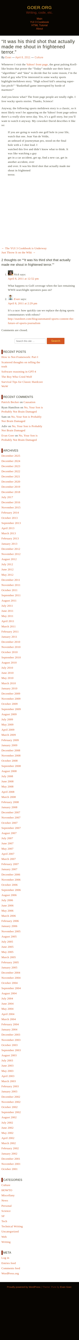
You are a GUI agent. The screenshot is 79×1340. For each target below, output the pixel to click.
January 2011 (9, 636)
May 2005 (7, 951)
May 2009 (7, 724)
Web (4, 1236)
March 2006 (8, 915)
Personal (6, 1205)
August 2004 (9, 993)
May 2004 (7, 1008)
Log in (5, 1257)
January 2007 (9, 869)
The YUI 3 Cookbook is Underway (24, 248)
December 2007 (10, 812)
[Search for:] (30, 341)
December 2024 (10, 461)
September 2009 (11, 709)
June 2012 (7, 569)
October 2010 (9, 652)
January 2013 (9, 543)
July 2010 (7, 667)
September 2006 (11, 890)
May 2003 (7, 1070)
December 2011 (10, 579)
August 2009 (9, 714)
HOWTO (6, 1190)
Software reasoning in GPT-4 (18, 371)
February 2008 (10, 802)
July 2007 (7, 838)
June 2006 (7, 905)
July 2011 (7, 605)
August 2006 (9, 895)
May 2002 (7, 1132)
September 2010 (11, 657)
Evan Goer (7, 435)
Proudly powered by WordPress (24, 1287)
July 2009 (7, 719)
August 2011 (9, 600)
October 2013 (9, 517)
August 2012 (9, 559)
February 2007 (10, 864)
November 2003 (11, 1039)
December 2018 (10, 492)
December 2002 (10, 1096)
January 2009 (9, 745)
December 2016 (10, 502)
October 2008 (9, 760)
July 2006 (7, 900)
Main (39, 18)
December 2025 (10, 455)
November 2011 (11, 585)
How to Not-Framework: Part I (19, 357)
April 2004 (7, 1014)
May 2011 (7, 616)
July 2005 (7, 941)
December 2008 (10, 750)
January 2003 (9, 1091)
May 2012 (7, 574)
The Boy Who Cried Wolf (16, 376)
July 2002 (7, 1122)
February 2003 (10, 1086)
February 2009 (10, 740)
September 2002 (11, 1112)
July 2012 (7, 564)
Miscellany (8, 1195)
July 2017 (7, 497)
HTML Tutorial (40, 25)
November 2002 (11, 1101)
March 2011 (8, 626)
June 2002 (7, 1127)
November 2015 (11, 507)
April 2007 (7, 853)
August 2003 (9, 1055)
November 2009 (11, 698)
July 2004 (7, 998)
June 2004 (7, 1003)
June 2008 (7, 781)
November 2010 (11, 647)
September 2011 (11, 595)
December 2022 (10, 471)
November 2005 (11, 931)
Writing (6, 1241)
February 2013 (10, 538)
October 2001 (9, 1169)
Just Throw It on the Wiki (18, 252)
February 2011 (10, 631)
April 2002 (7, 1138)
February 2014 (10, 512)
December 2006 (10, 874)
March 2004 (8, 1019)
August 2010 (9, 662)
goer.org (39, 7)
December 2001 (10, 1158)
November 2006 (11, 879)
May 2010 (7, 678)
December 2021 (10, 476)
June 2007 (7, 843)
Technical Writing (12, 1226)
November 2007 (11, 817)
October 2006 (9, 884)
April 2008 (7, 791)
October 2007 (9, 822)
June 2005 (7, 946)
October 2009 (9, 703)
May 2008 (7, 786)
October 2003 (9, 1045)
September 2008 (11, 766)
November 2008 (11, 755)
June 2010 (7, 672)
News (4, 1200)
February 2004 (10, 1024)
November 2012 (11, 554)
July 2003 (7, 1060)
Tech (4, 1221)
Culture (39, 57)
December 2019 (10, 486)
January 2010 (9, 688)
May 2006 (7, 910)
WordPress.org (10, 1273)
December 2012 (10, 548)
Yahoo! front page (37, 64)
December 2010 (10, 641)
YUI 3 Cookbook (39, 22)
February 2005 (10, 962)
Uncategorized (10, 1231)
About (39, 28)
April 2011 (7, 621)
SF (3, 1216)
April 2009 (7, 729)
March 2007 (8, 859)
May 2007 (7, 848)
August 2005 (9, 936)
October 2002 (9, 1107)
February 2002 (10, 1148)
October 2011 (9, 590)
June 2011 (7, 610)
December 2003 (10, 1034)
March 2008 (8, 797)
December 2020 (10, 481)
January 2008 (9, 807)
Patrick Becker (10, 402)
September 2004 (11, 988)
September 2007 (11, 828)
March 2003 (8, 1081)
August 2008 (9, 771)
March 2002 (8, 1143)
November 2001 (11, 1163)
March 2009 (8, 734)
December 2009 (10, 693)
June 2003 (7, 1065)
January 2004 (9, 1029)
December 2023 (10, 466)
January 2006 (9, 926)
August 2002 (9, 1117)
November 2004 (11, 977)
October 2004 (9, 982)
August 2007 (9, 833)
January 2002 (9, 1153)
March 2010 (8, 683)
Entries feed (8, 1263)
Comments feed (10, 1268)
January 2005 (9, 967)
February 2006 (10, 921)
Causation (30, 402)
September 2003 (11, 1050)
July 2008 (7, 776)
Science (6, 1211)
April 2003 (7, 1076)
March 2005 (8, 957)
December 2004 (10, 972)
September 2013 (11, 523)
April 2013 (7, 528)
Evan (8, 57)
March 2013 (8, 533)
